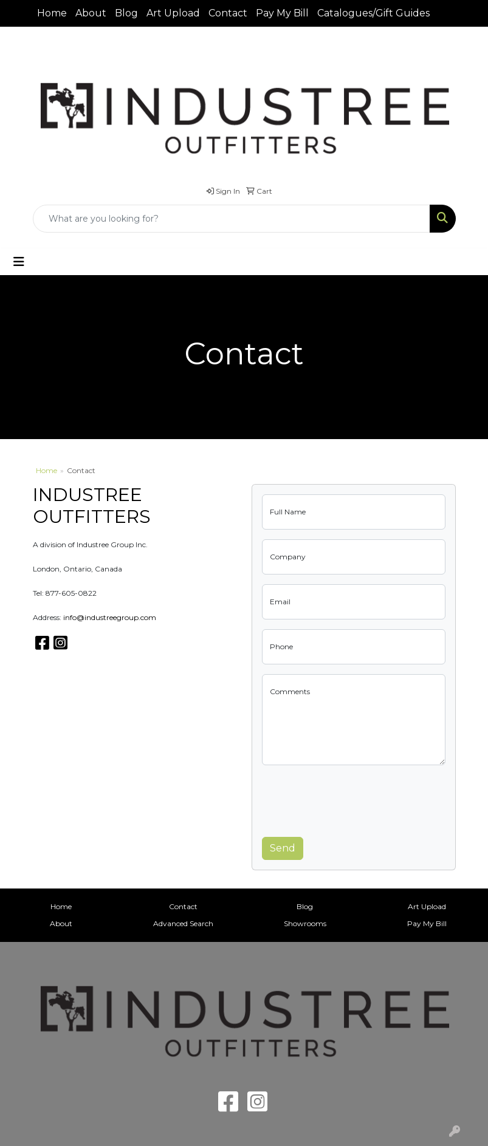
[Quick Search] (231, 219)
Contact (227, 13)
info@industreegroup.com (109, 617)
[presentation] (354, 798)
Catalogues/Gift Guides (373, 13)
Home (52, 13)
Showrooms (305, 923)
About (90, 13)
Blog (126, 13)
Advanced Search (183, 923)
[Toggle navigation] (19, 261)
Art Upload (173, 13)
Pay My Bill (282, 13)
